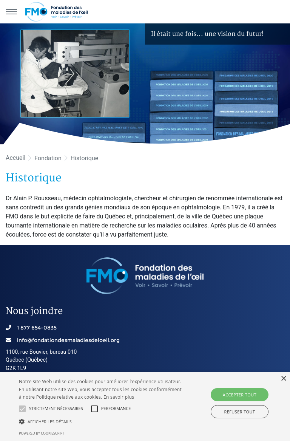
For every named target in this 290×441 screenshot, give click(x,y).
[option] (145, 83)
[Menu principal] (11, 12)
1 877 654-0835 (37, 327)
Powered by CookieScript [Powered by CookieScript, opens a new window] (41, 433)
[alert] (145, 406)
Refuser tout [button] (239, 412)
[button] (22, 408)
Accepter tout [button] (239, 395)
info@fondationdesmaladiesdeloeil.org (68, 340)
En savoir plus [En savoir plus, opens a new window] (118, 397)
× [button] (283, 379)
